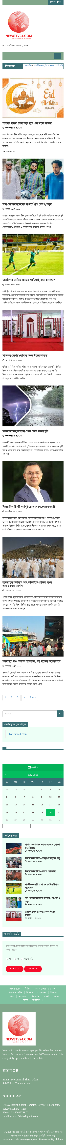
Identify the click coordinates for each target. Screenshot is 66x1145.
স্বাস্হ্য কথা (41, 992)
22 (33, 812)
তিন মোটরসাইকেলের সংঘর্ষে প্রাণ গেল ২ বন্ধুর (26, 204)
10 (50, 797)
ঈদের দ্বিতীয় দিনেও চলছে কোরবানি (40, 871)
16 (42, 805)
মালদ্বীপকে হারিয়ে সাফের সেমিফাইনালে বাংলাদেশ (28, 280)
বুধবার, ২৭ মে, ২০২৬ (33, 918)
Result (33, 969)
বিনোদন (29, 992)
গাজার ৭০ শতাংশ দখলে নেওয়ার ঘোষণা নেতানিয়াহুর (42, 846)
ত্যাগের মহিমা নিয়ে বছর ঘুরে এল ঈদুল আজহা (26, 123)
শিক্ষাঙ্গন (53, 992)
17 (50, 805)
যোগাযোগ (36, 1000)
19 (7, 812)
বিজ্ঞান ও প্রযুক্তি (15, 992)
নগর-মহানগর (40, 988)
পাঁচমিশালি (35, 996)
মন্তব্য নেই (27, 958)
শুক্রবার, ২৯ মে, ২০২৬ (11, 209)
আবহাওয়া (22, 996)
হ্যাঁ (8, 958)
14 (24, 805)
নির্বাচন (28, 988)
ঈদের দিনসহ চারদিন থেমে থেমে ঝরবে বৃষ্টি (25, 431)
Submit (14, 969)
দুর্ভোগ (53, 988)
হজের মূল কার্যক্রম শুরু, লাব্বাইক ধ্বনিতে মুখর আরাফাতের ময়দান (27, 584)
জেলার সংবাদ (15, 988)
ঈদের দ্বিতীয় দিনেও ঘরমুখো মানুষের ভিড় (42, 858)
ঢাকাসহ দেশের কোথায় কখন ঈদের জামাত (24, 355)
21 (24, 812)
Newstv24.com (18, 734)
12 (7, 805)
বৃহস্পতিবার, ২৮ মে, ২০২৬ (12, 128)
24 (50, 812)
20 (15, 812)
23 (42, 812)
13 (15, 805)
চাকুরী (46, 996)
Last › (33, 697)
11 (59, 797)
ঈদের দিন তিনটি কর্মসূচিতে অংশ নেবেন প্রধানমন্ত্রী (28, 507)
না (16, 958)
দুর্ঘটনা (12, 996)
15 (33, 805)
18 (59, 805)
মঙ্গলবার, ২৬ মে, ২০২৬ (11, 590)
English (55, 2)
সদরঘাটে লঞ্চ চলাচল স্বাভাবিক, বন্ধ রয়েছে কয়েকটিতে (31, 661)
